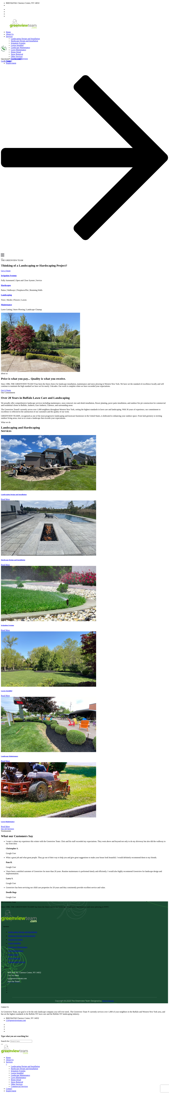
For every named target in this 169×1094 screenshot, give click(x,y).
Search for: (5, 1041)
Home (8, 32)
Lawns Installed (17, 45)
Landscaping (6, 295)
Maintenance (6, 305)
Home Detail (16, 52)
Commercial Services (16, 962)
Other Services (17, 56)
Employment (11, 1091)
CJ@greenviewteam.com (16, 5)
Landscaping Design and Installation (25, 39)
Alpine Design (108, 1001)
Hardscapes (6, 285)
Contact (9, 1089)
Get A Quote (6, 390)
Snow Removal (17, 54)
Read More (5, 499)
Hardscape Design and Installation (24, 41)
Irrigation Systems (18, 43)
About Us (10, 34)
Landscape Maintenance (20, 48)
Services (9, 36)
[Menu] (2, 258)
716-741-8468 (15, 59)
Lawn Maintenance (18, 50)
